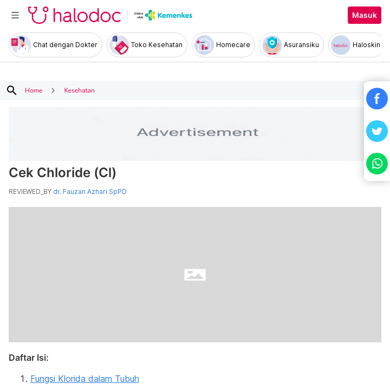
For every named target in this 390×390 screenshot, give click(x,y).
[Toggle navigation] (15, 15)
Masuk (364, 15)
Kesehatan (79, 90)
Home (33, 90)
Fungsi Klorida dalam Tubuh (84, 378)
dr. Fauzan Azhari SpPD (90, 192)
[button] (377, 99)
